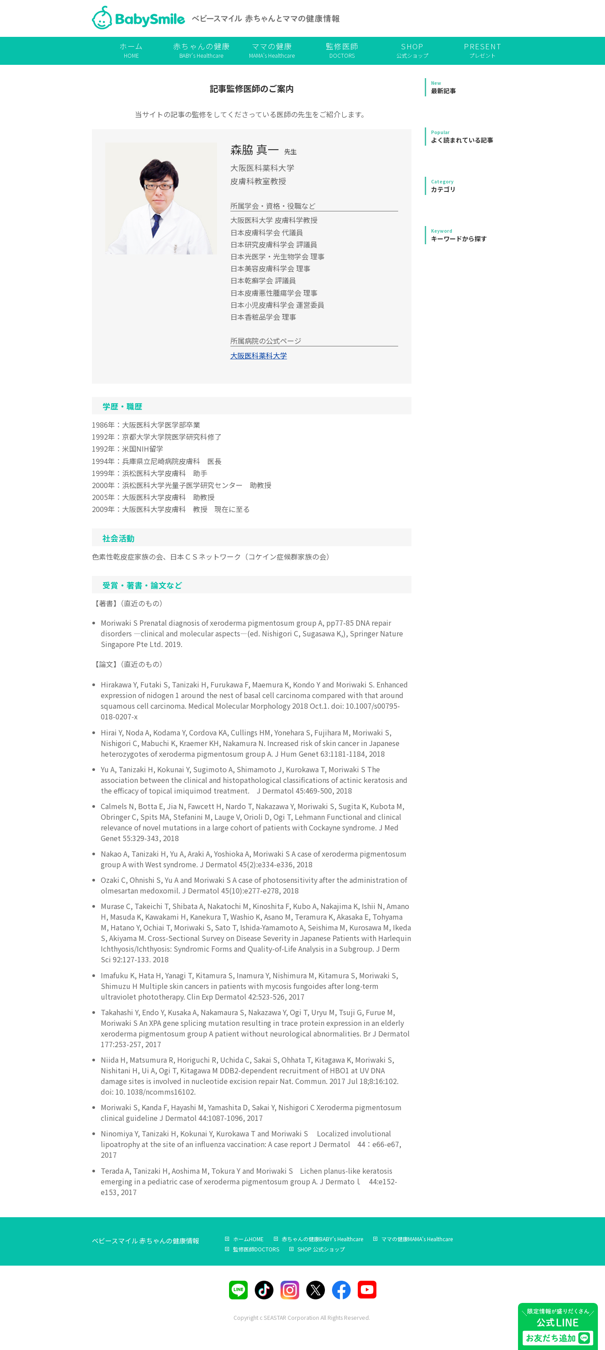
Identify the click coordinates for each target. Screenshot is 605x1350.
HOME (131, 49)
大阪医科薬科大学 (258, 355)
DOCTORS (342, 49)
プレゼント (482, 49)
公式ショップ (412, 49)
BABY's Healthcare (201, 49)
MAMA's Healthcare (272, 49)
